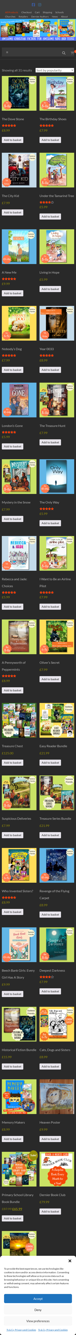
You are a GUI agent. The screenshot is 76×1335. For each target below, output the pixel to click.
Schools (59, 12)
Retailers (23, 16)
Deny (38, 1310)
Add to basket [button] (12, 140)
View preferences (38, 1321)
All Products (11, 12)
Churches (10, 16)
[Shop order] (54, 70)
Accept (38, 1298)
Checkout (26, 12)
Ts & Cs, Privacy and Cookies (21, 1329)
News (55, 16)
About (64, 16)
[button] (70, 1261)
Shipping (47, 12)
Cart (37, 12)
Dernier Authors (40, 16)
